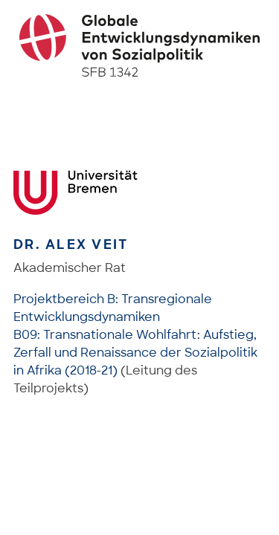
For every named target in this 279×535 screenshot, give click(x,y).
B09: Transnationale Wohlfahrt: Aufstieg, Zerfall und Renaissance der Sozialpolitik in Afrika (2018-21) (135, 352)
